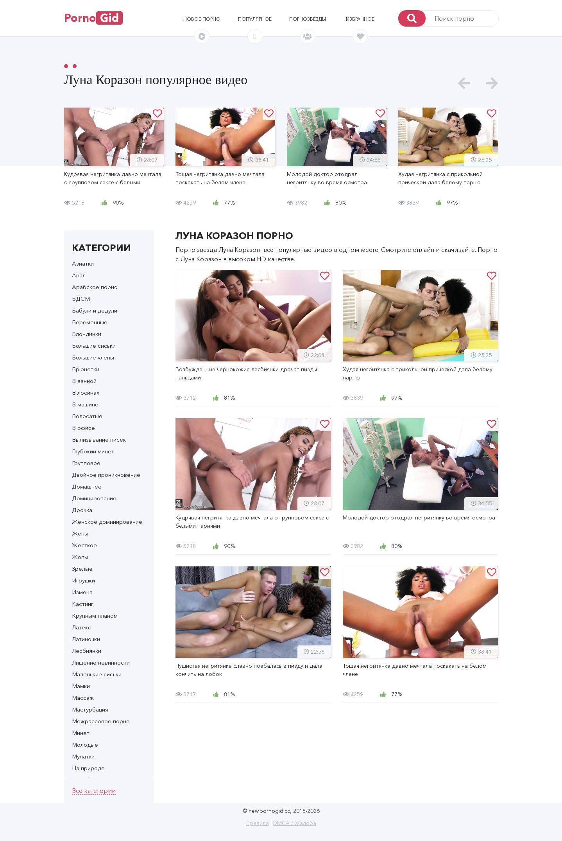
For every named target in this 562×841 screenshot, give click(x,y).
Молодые (85, 744)
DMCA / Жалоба (294, 823)
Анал (79, 275)
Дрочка (82, 510)
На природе (88, 768)
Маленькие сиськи (97, 674)
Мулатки (83, 756)
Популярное (255, 19)
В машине (85, 404)
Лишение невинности (101, 662)
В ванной (84, 381)
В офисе (83, 427)
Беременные (89, 322)
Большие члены (93, 357)
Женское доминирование (107, 521)
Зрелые (82, 568)
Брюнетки (85, 369)
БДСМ (81, 298)
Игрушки (83, 580)
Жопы (80, 557)
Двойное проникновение (106, 474)
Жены (80, 533)
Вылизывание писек (99, 439)
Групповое (86, 463)
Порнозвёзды (307, 19)
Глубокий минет (93, 451)
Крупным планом (95, 615)
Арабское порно (95, 287)
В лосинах (85, 392)
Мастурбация (90, 709)
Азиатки (83, 263)
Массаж (83, 697)
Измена (82, 592)
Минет (80, 733)
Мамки (81, 686)
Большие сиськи (94, 345)
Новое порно (201, 19)
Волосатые (87, 416)
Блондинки (86, 334)
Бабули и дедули (94, 310)
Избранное (360, 19)
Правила (257, 823)
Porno (93, 18)
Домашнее (87, 486)
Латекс (81, 627)
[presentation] (464, 83)
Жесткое (84, 545)
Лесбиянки (86, 650)
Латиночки (86, 639)
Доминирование (94, 498)
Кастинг (82, 603)
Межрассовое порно (101, 721)
